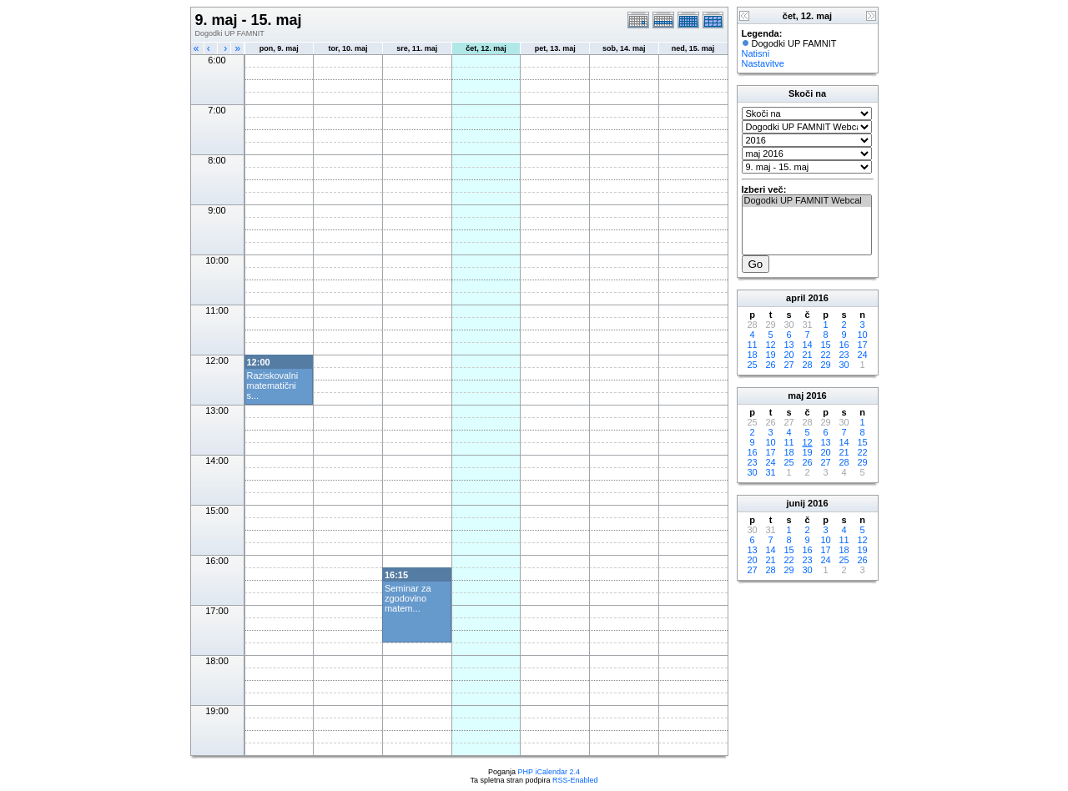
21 (807, 355)
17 (862, 345)
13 (788, 345)
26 (770, 365)
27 (788, 365)
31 (770, 472)
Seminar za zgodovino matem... (408, 598)
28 (807, 365)
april (795, 298)
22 (825, 355)
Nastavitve (763, 63)
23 (844, 355)
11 (752, 345)
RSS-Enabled (575, 780)
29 (825, 365)
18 (752, 355)
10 (862, 335)
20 (788, 355)
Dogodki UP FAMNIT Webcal (807, 201)
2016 (818, 298)
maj (796, 395)
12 (770, 345)
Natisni (756, 53)
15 (825, 345)
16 (844, 345)
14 (807, 345)
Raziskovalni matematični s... (273, 385)
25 (752, 365)
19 (770, 355)
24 (862, 355)
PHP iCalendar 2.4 (549, 772)
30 (844, 365)
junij (795, 503)
